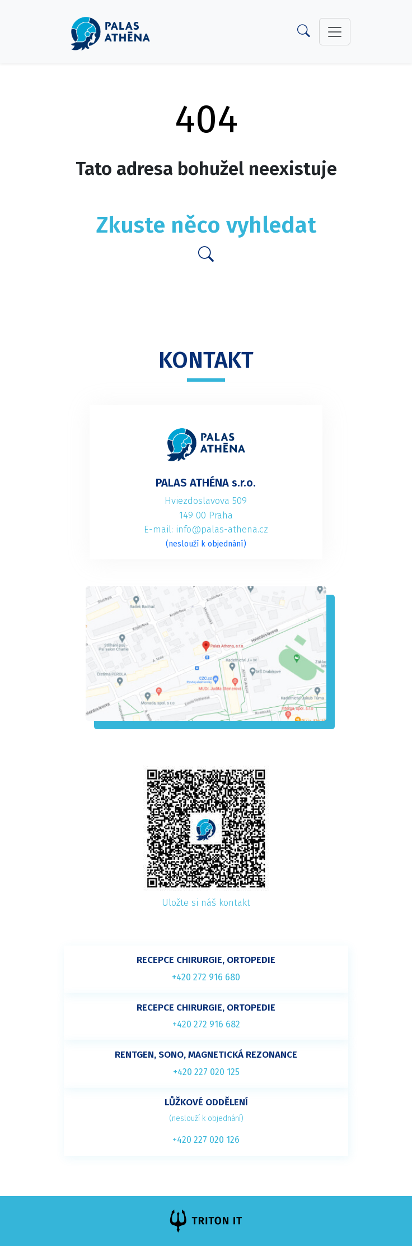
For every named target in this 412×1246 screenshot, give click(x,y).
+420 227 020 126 (206, 1139)
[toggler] (334, 32)
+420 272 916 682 (206, 1024)
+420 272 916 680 (206, 977)
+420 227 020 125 (206, 1072)
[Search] (303, 33)
